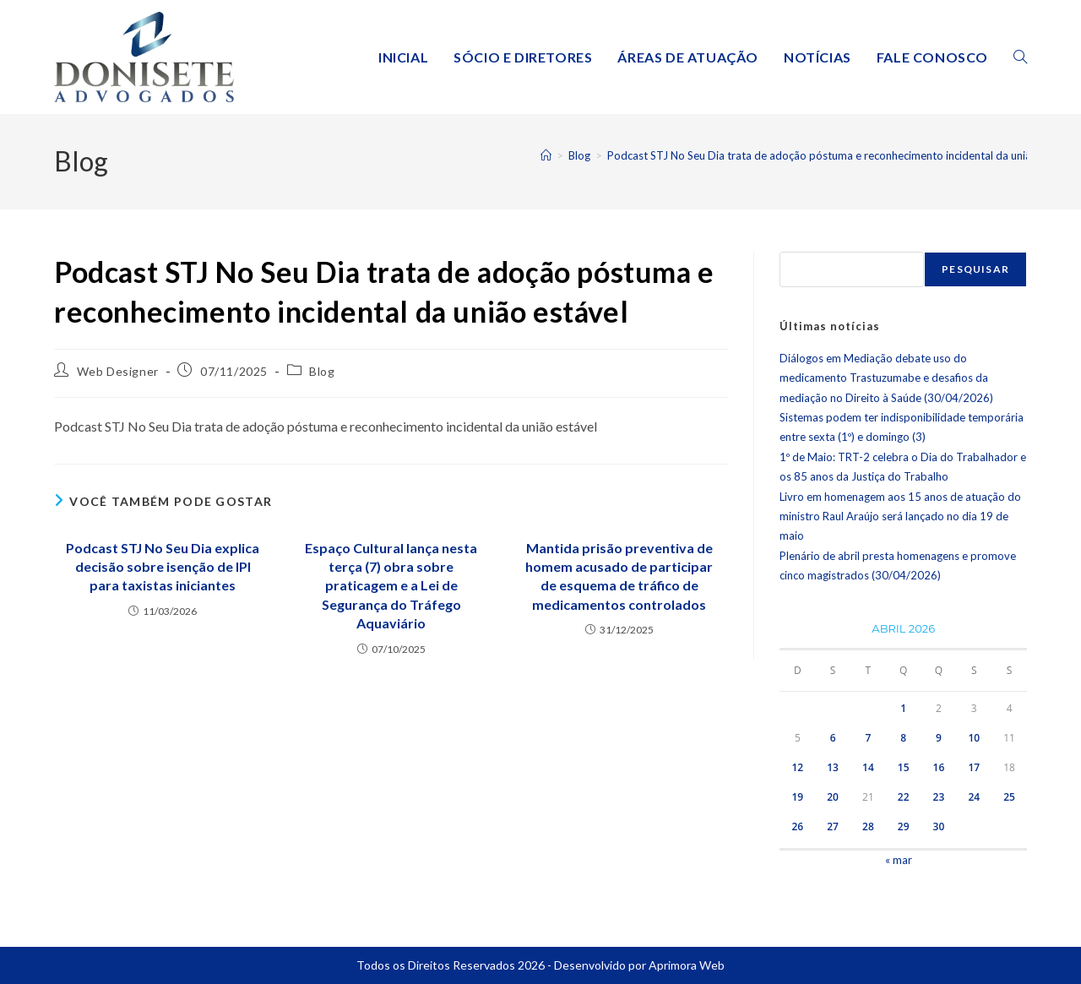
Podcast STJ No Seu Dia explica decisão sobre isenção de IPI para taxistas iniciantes (162, 567)
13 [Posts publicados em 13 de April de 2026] (833, 767)
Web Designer (118, 371)
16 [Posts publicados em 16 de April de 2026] (939, 767)
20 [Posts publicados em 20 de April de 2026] (833, 797)
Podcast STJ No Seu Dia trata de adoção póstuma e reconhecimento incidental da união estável (841, 155)
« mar (898, 860)
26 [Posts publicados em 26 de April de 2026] (797, 826)
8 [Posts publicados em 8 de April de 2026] (903, 738)
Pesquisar (975, 269)
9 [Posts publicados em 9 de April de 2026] (939, 738)
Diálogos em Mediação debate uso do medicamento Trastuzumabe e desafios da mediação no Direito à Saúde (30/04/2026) (886, 378)
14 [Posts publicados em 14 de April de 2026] (868, 767)
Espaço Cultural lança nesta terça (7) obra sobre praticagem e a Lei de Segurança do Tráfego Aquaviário (391, 586)
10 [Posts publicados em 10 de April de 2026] (974, 738)
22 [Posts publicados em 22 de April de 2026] (904, 797)
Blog (321, 371)
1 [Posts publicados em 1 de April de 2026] (903, 708)
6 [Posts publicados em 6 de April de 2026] (833, 738)
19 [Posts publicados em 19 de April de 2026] (797, 797)
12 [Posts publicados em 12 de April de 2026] (797, 767)
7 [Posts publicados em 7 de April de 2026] (868, 738)
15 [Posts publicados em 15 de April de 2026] (904, 767)
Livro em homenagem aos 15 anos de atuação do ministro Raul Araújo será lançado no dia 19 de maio (900, 516)
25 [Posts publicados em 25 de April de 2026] (1009, 797)
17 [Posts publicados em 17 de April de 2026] (974, 767)
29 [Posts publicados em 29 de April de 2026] (904, 826)
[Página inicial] (545, 155)
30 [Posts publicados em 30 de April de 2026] (939, 826)
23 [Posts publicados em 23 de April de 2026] (939, 797)
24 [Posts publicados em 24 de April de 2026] (974, 797)
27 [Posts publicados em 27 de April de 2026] (833, 826)
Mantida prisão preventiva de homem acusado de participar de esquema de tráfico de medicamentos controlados (619, 576)
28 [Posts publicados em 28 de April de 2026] (868, 826)
